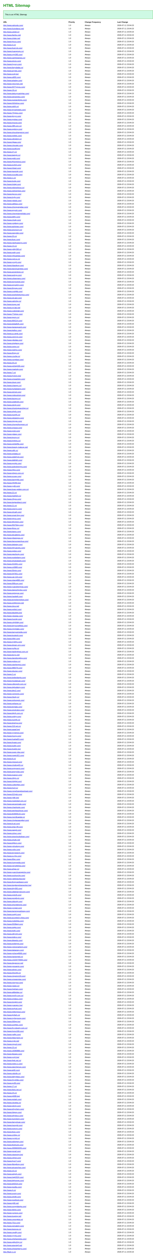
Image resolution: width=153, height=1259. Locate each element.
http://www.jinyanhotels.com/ (14, 110)
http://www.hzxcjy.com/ (12, 736)
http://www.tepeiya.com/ (12, 723)
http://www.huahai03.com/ (13, 739)
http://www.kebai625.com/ (13, 324)
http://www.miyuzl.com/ (12, 1044)
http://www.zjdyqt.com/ (12, 1158)
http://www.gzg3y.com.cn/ (13, 995)
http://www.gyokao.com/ (12, 119)
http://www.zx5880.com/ (12, 567)
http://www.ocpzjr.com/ (12, 1193)
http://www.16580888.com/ (13, 1051)
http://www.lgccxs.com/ (12, 194)
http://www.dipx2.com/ (12, 690)
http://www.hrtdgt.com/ (12, 184)
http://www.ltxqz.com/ (11, 1132)
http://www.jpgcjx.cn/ (11, 317)
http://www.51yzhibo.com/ (13, 1080)
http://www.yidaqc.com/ (12, 434)
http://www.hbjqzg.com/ (12, 1112)
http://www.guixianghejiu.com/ (15, 100)
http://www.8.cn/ (9, 759)
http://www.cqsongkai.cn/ (13, 1219)
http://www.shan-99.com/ (13, 827)
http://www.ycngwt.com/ (12, 908)
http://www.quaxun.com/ (12, 775)
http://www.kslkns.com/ (12, 937)
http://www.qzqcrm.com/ (12, 1129)
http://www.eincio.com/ (12, 61)
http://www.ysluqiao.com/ (13, 616)
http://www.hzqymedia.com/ (14, 862)
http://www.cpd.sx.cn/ (11, 259)
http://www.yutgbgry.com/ (13, 223)
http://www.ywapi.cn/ (11, 986)
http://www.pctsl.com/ (11, 431)
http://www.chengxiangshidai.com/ (16, 213)
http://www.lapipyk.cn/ (11, 155)
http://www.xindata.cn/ (12, 454)
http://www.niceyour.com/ (13, 983)
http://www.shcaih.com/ (12, 512)
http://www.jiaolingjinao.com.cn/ (15, 652)
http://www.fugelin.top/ (12, 749)
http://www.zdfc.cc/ (10, 450)
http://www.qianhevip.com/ (13, 554)
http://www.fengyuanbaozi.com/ (15, 882)
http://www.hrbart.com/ (12, 168)
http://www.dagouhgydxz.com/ (15, 590)
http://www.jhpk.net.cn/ (12, 1060)
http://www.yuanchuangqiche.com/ (16, 872)
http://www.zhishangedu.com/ (14, 1239)
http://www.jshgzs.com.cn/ (13, 473)
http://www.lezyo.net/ (11, 655)
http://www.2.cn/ (9, 674)
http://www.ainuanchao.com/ (14, 1167)
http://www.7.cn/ (9, 372)
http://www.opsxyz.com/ (12, 509)
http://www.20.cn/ (10, 236)
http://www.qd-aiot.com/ (12, 298)
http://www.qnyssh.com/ (12, 210)
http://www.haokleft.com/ (13, 596)
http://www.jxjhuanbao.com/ (14, 256)
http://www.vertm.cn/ (11, 347)
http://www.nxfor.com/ (11, 849)
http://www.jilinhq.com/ (12, 1210)
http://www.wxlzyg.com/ (12, 275)
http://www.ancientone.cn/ (13, 272)
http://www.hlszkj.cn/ (11, 697)
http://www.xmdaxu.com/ (13, 999)
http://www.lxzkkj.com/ (12, 746)
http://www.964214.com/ (12, 321)
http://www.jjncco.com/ (12, 42)
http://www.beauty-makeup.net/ (15, 447)
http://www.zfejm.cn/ (11, 778)
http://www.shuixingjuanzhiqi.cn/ (15, 408)
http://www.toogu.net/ (11, 304)
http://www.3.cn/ (9, 45)
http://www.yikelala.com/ (12, 340)
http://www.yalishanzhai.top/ (14, 879)
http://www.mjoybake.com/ (13, 629)
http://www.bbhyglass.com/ (13, 1077)
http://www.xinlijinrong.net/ (13, 603)
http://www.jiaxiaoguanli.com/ (14, 327)
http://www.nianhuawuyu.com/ (15, 243)
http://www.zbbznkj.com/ (12, 901)
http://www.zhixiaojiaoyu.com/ (15, 1249)
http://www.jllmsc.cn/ (11, 528)
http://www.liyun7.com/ (12, 1161)
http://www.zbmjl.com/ (11, 405)
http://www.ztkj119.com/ (12, 934)
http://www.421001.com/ (12, 564)
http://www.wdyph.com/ (12, 1174)
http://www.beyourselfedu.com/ (15, 626)
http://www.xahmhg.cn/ (12, 301)
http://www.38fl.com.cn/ (12, 126)
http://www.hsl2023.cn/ (12, 496)
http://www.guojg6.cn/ (11, 720)
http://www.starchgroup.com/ (14, 1067)
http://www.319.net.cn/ (12, 726)
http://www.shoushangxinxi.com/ (16, 132)
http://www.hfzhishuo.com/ (13, 103)
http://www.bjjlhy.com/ (11, 217)
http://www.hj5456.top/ (12, 483)
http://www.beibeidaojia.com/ (14, 677)
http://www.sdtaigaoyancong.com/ (16, 892)
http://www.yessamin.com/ (13, 966)
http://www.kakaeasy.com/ (13, 950)
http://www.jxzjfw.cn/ (11, 648)
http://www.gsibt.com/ (11, 158)
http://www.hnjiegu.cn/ (12, 441)
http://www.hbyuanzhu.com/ (14, 548)
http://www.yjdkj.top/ (11, 798)
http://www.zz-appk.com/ (13, 334)
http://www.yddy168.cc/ (12, 249)
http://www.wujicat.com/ (12, 1008)
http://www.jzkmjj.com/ (12, 1106)
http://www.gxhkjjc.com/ (12, 136)
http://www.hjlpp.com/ (11, 470)
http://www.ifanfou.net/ (12, 35)
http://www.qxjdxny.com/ (12, 129)
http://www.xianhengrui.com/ (14, 665)
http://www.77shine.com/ (13, 314)
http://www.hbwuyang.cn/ (13, 1038)
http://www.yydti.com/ (11, 486)
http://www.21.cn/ (10, 506)
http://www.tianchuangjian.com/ (15, 269)
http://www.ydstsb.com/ (12, 201)
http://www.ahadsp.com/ (12, 80)
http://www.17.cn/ (10, 1086)
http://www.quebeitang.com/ (14, 557)
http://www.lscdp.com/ (11, 181)
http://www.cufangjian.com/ (14, 785)
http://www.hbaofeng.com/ (13, 265)
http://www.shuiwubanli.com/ (14, 561)
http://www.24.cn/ (10, 1093)
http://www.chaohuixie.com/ (14, 807)
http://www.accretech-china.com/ (16, 918)
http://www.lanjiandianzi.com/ (14, 502)
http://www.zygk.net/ (11, 1041)
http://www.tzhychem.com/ (13, 1109)
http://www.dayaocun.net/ (13, 963)
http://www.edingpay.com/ (13, 1142)
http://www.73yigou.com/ (13, 113)
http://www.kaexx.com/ (12, 531)
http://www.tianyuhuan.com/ (14, 1122)
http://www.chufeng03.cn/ (13, 765)
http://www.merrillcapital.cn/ (14, 817)
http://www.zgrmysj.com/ (13, 337)
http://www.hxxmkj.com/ (12, 619)
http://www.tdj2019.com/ (12, 1184)
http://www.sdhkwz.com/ (12, 204)
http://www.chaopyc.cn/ (12, 385)
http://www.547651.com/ (12, 574)
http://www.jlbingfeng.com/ (13, 1164)
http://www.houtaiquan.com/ (14, 681)
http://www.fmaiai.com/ (12, 742)
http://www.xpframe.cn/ (12, 703)
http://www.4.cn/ (9, 1190)
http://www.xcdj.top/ (11, 74)
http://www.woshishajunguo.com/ (16, 295)
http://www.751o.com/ (11, 1223)
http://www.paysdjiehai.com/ (14, 866)
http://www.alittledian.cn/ (12, 992)
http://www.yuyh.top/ (11, 1057)
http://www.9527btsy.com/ (13, 525)
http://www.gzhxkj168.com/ (13, 366)
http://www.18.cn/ (10, 90)
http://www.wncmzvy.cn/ (12, 230)
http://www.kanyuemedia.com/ (15, 632)
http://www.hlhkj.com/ (11, 639)
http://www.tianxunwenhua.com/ (15, 541)
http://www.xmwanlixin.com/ (14, 379)
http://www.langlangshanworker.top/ (17, 885)
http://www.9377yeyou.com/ (14, 87)
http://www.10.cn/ (10, 1171)
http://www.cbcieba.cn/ (12, 1103)
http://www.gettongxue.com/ (14, 1012)
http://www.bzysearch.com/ (14, 853)
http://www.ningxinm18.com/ (14, 976)
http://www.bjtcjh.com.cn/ (13, 713)
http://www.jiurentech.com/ (13, 1119)
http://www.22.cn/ (10, 493)
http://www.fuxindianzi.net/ (13, 29)
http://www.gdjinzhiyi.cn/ (12, 1242)
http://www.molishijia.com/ (13, 921)
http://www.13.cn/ (10, 246)
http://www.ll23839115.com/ (14, 814)
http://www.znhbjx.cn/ (11, 1135)
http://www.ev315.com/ (12, 165)
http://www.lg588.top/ (11, 1096)
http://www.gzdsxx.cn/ (11, 661)
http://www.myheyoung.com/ (14, 1018)
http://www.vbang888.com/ (13, 580)
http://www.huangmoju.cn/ (13, 51)
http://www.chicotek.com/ (13, 145)
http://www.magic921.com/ (13, 755)
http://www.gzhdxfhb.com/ (13, 444)
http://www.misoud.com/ (12, 762)
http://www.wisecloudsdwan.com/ (16, 836)
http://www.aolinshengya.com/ (15, 467)
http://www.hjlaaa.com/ (12, 142)
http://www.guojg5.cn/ (11, 415)
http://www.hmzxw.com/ (12, 123)
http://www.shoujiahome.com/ (14, 905)
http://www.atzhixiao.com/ (13, 226)
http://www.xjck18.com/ (12, 895)
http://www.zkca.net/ (11, 606)
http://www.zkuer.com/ (12, 382)
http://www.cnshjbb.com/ (13, 291)
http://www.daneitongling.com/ (15, 658)
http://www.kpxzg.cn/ (11, 437)
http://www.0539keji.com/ (13, 924)
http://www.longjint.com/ (12, 1002)
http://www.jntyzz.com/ (12, 518)
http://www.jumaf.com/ (12, 1151)
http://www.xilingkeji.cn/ (12, 139)
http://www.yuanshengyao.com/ (15, 587)
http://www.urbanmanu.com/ (14, 278)
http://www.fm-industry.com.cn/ (15, 1028)
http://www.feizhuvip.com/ (13, 1145)
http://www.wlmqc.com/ (12, 970)
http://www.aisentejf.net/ (12, 1245)
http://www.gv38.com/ (11, 1083)
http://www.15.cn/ (10, 1047)
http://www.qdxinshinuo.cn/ (13, 188)
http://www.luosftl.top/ (11, 149)
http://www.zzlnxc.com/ (12, 833)
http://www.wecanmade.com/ (14, 804)
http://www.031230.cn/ (12, 973)
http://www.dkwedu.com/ (13, 940)
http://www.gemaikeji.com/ (13, 1226)
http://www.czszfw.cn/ (11, 356)
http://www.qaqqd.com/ (12, 830)
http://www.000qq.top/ (11, 1021)
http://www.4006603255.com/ (14, 1148)
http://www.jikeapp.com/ (12, 1054)
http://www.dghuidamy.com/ (14, 687)
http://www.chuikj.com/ (12, 220)
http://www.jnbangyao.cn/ (13, 538)
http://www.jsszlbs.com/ (12, 1187)
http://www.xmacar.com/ (12, 428)
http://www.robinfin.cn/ (12, 1073)
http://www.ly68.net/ (11, 1203)
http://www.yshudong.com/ (13, 846)
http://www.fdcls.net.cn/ (12, 1090)
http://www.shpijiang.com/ (13, 343)
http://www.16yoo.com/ (12, 499)
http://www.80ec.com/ (11, 859)
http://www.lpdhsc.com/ (12, 330)
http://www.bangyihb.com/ (13, 480)
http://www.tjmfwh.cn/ (11, 1015)
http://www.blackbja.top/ (12, 613)
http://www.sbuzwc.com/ (12, 671)
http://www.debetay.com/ (13, 544)
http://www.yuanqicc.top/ (13, 1005)
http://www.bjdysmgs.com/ (13, 1180)
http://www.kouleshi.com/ (13, 635)
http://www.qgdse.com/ (12, 551)
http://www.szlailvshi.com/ (13, 402)
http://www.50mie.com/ (12, 570)
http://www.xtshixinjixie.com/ (14, 191)
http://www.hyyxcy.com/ (12, 64)
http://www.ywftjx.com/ (12, 1034)
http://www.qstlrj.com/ (11, 252)
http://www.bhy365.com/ (12, 888)
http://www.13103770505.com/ (15, 960)
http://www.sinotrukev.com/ (13, 710)
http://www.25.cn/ (10, 363)
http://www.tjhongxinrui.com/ (14, 162)
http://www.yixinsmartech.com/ (15, 947)
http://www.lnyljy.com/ (11, 197)
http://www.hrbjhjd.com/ (12, 781)
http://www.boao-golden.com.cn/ (16, 489)
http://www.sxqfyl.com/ (12, 914)
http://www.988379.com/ (12, 668)
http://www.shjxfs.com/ (12, 411)
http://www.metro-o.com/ (13, 1064)
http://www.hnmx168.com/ (13, 1031)
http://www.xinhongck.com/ (13, 700)
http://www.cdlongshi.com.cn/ (14, 684)
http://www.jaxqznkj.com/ (13, 171)
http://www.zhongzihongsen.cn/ (15, 424)
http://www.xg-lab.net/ (11, 308)
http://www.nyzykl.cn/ (11, 1138)
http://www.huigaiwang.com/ (14, 389)
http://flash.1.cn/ (9, 1252)
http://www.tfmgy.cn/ (11, 353)
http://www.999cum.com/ (13, 583)
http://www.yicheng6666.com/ (14, 953)
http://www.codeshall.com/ (13, 311)
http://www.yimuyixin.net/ (13, 84)
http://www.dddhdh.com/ (12, 460)
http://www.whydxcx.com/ (13, 1116)
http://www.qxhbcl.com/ (12, 609)
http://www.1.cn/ (9, 178)
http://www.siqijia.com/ (12, 927)
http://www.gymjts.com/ (12, 463)
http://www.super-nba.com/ (13, 752)
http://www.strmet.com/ (12, 392)
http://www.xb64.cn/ (11, 106)
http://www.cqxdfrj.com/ (12, 1232)
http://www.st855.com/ (12, 77)
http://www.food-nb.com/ (12, 48)
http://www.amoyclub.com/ (13, 772)
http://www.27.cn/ (10, 152)
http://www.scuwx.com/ (12, 476)
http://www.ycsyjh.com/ (12, 262)
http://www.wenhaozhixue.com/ (15, 811)
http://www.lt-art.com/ (11, 824)
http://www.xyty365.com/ (13, 54)
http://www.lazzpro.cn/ (12, 398)
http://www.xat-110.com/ (12, 577)
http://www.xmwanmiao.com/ (14, 979)
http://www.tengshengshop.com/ (16, 600)
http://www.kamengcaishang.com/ (16, 911)
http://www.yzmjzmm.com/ (13, 694)
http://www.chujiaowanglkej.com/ (16, 820)
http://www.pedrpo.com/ (12, 350)
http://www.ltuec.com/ (11, 239)
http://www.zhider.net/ (11, 38)
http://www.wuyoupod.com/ (14, 282)
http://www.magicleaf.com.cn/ (14, 801)
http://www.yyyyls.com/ (12, 1236)
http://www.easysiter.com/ (13, 233)
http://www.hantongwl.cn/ (13, 957)
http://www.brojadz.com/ (12, 707)
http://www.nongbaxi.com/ (13, 360)
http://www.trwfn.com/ (11, 931)
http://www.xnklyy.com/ (12, 716)
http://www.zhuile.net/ (11, 840)
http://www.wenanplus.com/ (14, 97)
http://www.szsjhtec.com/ (13, 1025)
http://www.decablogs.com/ (14, 535)
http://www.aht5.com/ (11, 1070)
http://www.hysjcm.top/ (12, 376)
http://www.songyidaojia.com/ (14, 1206)
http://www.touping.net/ (12, 1216)
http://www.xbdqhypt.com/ (13, 457)
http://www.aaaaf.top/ (11, 729)
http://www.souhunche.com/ (14, 875)
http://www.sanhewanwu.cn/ (14, 58)
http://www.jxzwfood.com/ (13, 1200)
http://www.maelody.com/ (13, 369)
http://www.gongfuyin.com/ (13, 898)
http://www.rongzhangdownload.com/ (17, 791)
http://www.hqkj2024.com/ (13, 1177)
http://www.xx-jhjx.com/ (12, 856)
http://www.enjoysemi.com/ (13, 768)
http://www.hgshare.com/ (13, 989)
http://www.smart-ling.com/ (13, 515)
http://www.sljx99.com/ (12, 1197)
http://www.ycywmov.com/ (13, 733)
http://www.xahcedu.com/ (13, 25)
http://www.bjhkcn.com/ (12, 843)
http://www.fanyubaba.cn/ (13, 67)
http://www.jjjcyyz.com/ (12, 116)
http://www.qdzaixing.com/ (13, 418)
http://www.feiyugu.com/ (12, 288)
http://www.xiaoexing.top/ (13, 1154)
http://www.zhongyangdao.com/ (15, 207)
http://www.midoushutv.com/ (14, 395)
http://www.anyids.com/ (12, 71)
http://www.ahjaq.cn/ (11, 869)
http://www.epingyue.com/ (13, 593)
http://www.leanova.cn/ (12, 1229)
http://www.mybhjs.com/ (12, 642)
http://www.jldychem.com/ (13, 522)
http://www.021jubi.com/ (12, 794)
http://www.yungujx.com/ (13, 1213)
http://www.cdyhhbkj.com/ (13, 622)
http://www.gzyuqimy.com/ (13, 285)
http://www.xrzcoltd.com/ (13, 175)
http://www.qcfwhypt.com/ (13, 944)
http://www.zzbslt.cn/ (11, 32)
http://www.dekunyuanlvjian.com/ (16, 93)
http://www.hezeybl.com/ (13, 1125)
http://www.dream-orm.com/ (14, 645)
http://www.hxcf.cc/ (10, 788)
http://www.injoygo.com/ (12, 421)
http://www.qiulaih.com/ (12, 1099)
